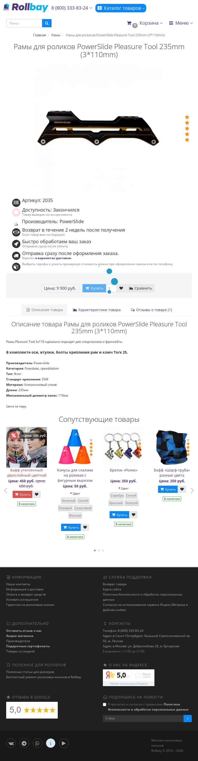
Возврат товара (115, 584)
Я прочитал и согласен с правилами (145, 707)
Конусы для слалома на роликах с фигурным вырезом (75, 475)
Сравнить (140, 288)
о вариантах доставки (53, 258)
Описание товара (44, 309)
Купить (22, 494)
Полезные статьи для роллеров (30, 672)
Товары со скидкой (20, 651)
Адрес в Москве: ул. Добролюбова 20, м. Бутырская (141, 646)
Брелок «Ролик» (123, 470)
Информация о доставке (25, 589)
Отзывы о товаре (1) (151, 309)
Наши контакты (18, 584)
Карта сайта (112, 589)
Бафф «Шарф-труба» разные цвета (172, 473)
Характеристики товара (97, 309)
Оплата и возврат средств (26, 594)
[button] (144, 23)
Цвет (76, 493)
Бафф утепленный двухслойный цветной (26, 473)
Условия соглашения (22, 599)
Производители (18, 641)
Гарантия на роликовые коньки (30, 604)
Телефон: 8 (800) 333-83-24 (123, 630)
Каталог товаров (121, 8)
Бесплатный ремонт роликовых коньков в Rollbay (43, 677)
